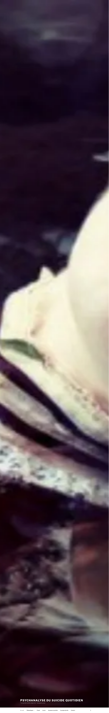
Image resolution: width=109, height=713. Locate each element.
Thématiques (31, 710)
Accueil (22, 710)
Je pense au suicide (53, 710)
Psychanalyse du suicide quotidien (51, 700)
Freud (38, 710)
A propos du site (64, 710)
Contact (73, 710)
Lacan (43, 710)
